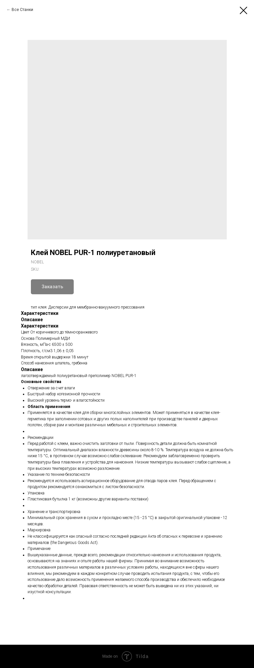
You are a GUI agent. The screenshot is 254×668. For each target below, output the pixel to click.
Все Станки (22, 9)
